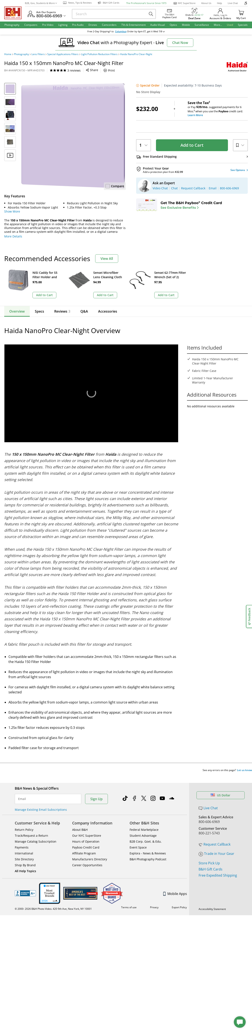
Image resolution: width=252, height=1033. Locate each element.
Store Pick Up (209, 855)
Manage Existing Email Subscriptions (41, 801)
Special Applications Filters (63, 54)
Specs (39, 311)
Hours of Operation (85, 833)
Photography (21, 54)
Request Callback (214, 836)
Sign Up (96, 791)
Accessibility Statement (212, 901)
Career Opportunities (87, 857)
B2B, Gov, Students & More (41, 3)
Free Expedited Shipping (218, 867)
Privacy (154, 899)
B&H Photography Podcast (148, 851)
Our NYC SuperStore (86, 828)
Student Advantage (143, 828)
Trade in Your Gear (216, 845)
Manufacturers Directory (89, 851)
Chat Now (180, 42)
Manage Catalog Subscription (35, 833)
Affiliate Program (84, 845)
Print (109, 70)
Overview (17, 311)
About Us (206, 3)
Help (219, 3)
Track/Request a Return (31, 828)
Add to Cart (191, 145)
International (24, 845)
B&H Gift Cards (210, 861)
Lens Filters (38, 54)
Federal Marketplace (144, 822)
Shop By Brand (25, 857)
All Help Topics (25, 863)
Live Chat (233, 3)
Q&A (84, 311)
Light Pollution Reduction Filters (99, 54)
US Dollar (220, 787)
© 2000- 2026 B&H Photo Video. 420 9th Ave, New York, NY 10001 (53, 901)
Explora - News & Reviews (148, 845)
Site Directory (24, 851)
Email (22, 790)
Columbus (123, 31)
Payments (21, 839)
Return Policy (24, 822)
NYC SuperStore (184, 3)
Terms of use (129, 899)
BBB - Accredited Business (25, 885)
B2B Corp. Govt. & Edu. (146, 833)
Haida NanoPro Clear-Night (136, 54)
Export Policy (179, 899)
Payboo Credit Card (85, 839)
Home (7, 54)
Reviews (62, 311)
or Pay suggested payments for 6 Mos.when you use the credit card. (218, 109)
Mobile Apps (175, 885)
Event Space (138, 839)
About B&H (80, 822)
